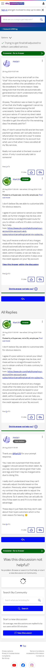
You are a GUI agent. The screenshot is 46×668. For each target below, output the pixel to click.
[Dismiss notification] (43, 10)
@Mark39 (17, 453)
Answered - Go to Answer (23, 53)
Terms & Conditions (37, 651)
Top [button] (24, 646)
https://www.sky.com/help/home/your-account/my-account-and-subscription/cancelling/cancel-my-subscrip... (23, 231)
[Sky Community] (15, 3)
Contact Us (40, 656)
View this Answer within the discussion (20, 264)
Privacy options (7, 651)
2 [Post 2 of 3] (6, 274)
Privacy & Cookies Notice (10, 653)
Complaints (6, 656)
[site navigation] (2, 3)
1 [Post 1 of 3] (6, 166)
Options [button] (4, 38)
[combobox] (20, 19)
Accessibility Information (35, 653)
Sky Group (5, 658)
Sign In (43, 4)
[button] (42, 60)
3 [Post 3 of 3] (6, 524)
